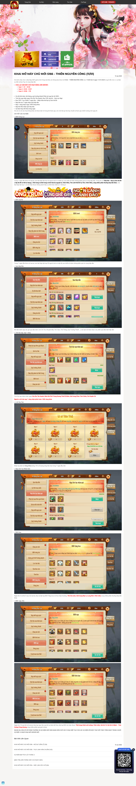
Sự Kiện (41, 2)
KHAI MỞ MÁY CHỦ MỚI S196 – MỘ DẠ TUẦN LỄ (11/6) (30, 744)
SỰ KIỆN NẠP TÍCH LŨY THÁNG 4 (24, 755)
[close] (133, 749)
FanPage (83, 2)
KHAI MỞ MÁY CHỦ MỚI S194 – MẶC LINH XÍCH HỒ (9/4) (31, 765)
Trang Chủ (28, 2)
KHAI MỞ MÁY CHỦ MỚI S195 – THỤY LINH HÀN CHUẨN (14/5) (33, 749)
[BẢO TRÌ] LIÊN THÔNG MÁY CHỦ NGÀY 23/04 (28, 760)
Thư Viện (69, 2)
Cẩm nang (55, 2)
